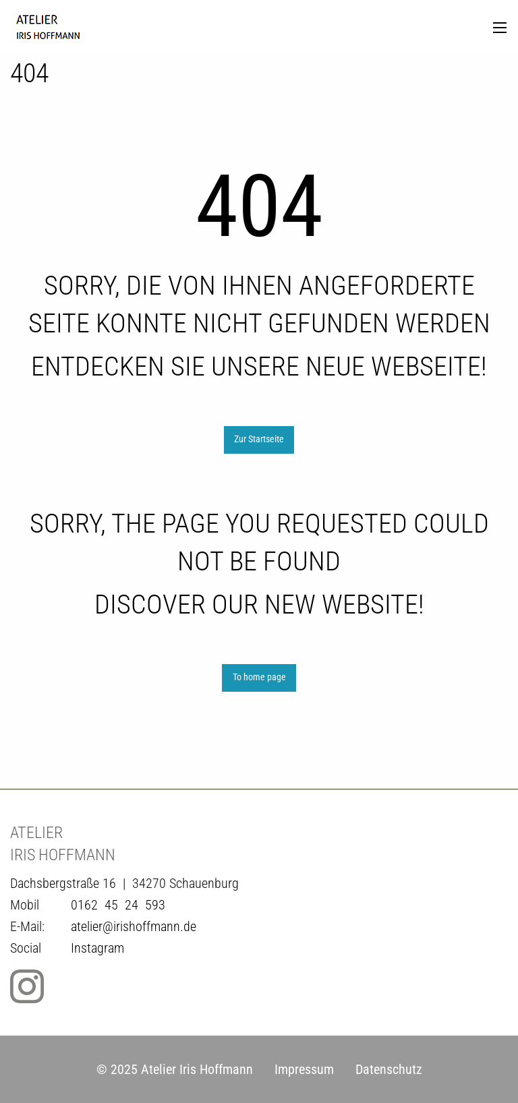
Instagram (97, 948)
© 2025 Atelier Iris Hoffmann (174, 1069)
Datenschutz (388, 1069)
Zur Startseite (259, 439)
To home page (259, 677)
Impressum (304, 1069)
